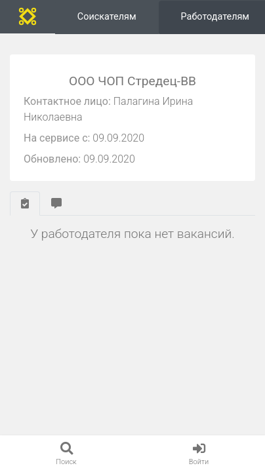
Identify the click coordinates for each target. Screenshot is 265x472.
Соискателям (106, 16)
